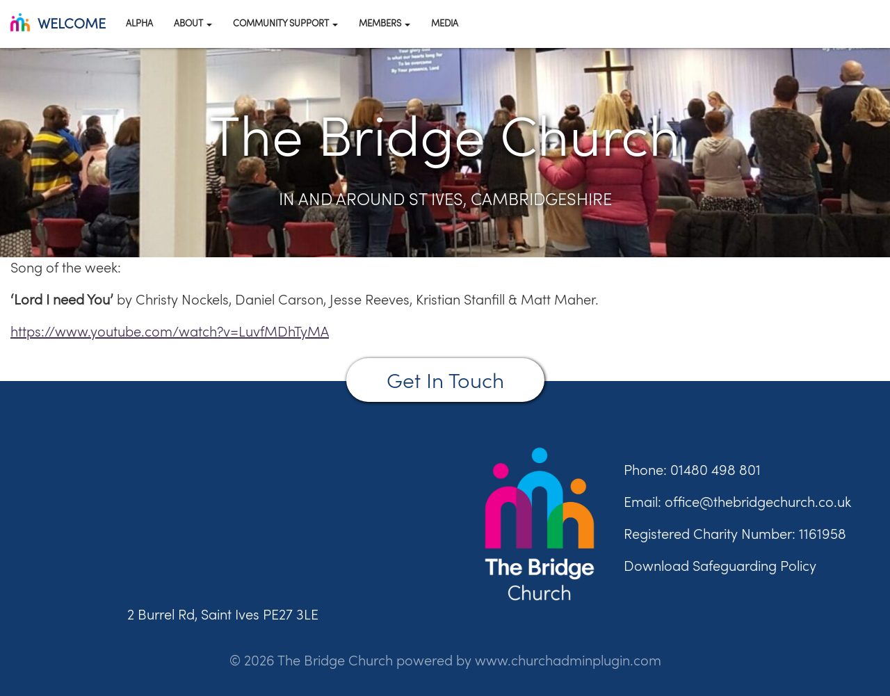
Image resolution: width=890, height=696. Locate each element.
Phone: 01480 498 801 (692, 469)
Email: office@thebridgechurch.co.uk (737, 501)
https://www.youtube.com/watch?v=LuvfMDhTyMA (169, 331)
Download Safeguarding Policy (720, 565)
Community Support (285, 23)
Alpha (139, 23)
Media (444, 23)
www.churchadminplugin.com (568, 660)
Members (384, 23)
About (193, 23)
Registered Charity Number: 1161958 (735, 533)
